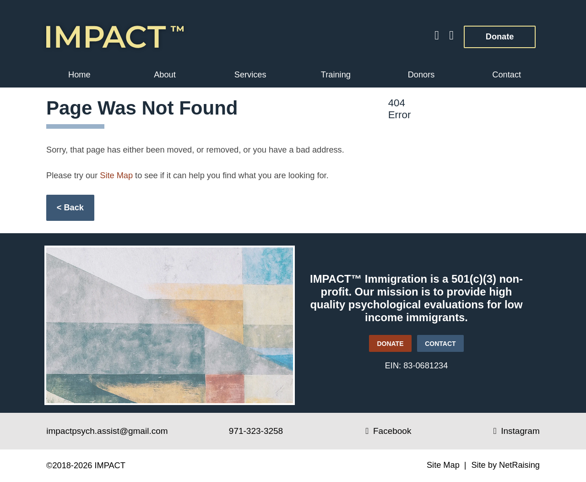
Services (250, 74)
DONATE (386, 341)
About (165, 74)
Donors (421, 74)
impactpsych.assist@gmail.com (107, 431)
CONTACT (440, 343)
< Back (70, 207)
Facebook (389, 431)
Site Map (116, 175)
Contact (506, 74)
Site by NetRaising (505, 465)
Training (336, 74)
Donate (489, 33)
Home (79, 74)
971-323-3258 (256, 431)
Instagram (517, 431)
